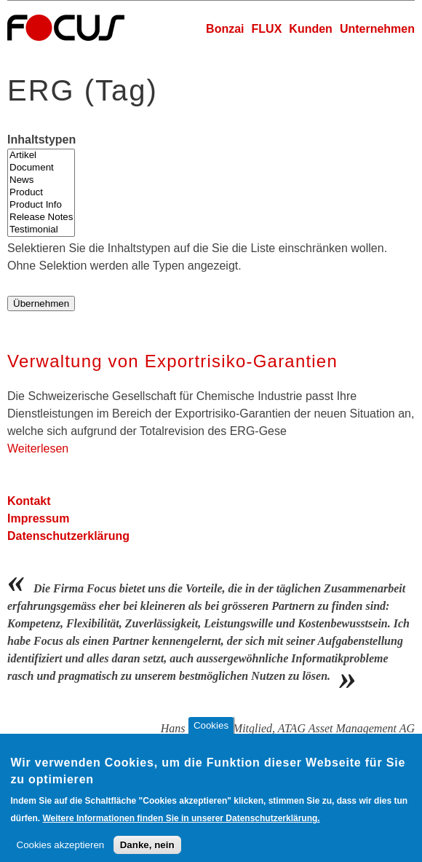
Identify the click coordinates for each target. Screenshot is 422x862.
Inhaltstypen (41, 139)
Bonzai (225, 29)
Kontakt (29, 501)
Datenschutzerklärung (68, 536)
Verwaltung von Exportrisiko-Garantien (172, 361)
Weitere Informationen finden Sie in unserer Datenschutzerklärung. (181, 828)
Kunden (311, 29)
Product (41, 193)
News (41, 180)
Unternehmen (377, 29)
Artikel (41, 155)
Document (41, 168)
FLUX (267, 29)
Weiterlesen (37, 448)
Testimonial (41, 230)
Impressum (38, 518)
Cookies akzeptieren (61, 854)
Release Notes (41, 217)
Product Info (41, 205)
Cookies (211, 734)
